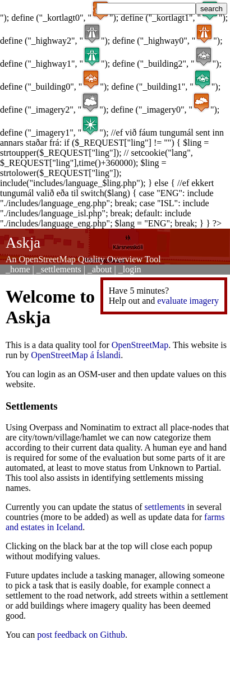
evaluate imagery (188, 300)
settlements (165, 507)
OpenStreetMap (140, 345)
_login (129, 269)
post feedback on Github (81, 634)
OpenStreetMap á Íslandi (76, 355)
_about (100, 269)
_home (18, 269)
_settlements (58, 269)
